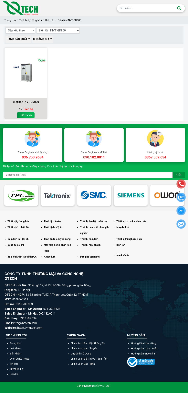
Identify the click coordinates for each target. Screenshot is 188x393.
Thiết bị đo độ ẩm (53, 227)
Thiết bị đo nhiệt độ (18, 227)
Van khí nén (122, 255)
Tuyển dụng (16, 368)
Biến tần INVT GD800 (69, 20)
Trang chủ (10, 20)
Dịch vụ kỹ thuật (19, 358)
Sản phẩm (15, 353)
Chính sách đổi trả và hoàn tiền (89, 358)
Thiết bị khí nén (52, 221)
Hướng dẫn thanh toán (144, 348)
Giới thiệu (15, 348)
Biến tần (49, 20)
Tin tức (14, 363)
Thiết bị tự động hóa (30, 20)
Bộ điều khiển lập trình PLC (22, 256)
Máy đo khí (122, 227)
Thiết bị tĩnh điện (89, 239)
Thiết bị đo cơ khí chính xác (131, 221)
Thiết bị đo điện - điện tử (93, 221)
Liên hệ (14, 374)
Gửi (178, 175)
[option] (21, 195)
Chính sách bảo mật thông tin (88, 343)
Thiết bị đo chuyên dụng (57, 239)
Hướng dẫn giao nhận (143, 353)
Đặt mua (26, 115)
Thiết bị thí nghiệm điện (129, 239)
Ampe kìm (49, 256)
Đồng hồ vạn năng (89, 256)
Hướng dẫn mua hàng (143, 343)
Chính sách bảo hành (83, 363)
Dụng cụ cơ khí (15, 245)
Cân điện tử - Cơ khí (18, 239)
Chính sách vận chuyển (84, 348)
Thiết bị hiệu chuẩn (90, 245)
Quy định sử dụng (81, 353)
